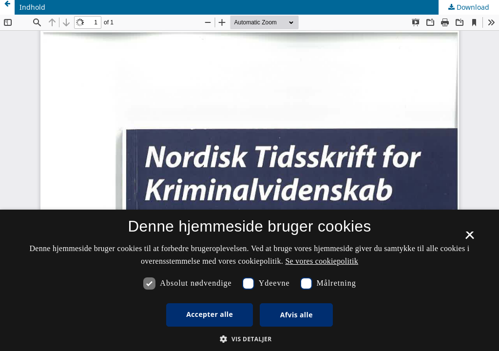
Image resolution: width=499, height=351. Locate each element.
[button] (249, 339)
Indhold (32, 7)
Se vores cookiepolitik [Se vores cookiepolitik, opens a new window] (321, 261)
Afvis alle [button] (296, 314)
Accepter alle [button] (209, 314)
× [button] (469, 238)
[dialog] (249, 280)
